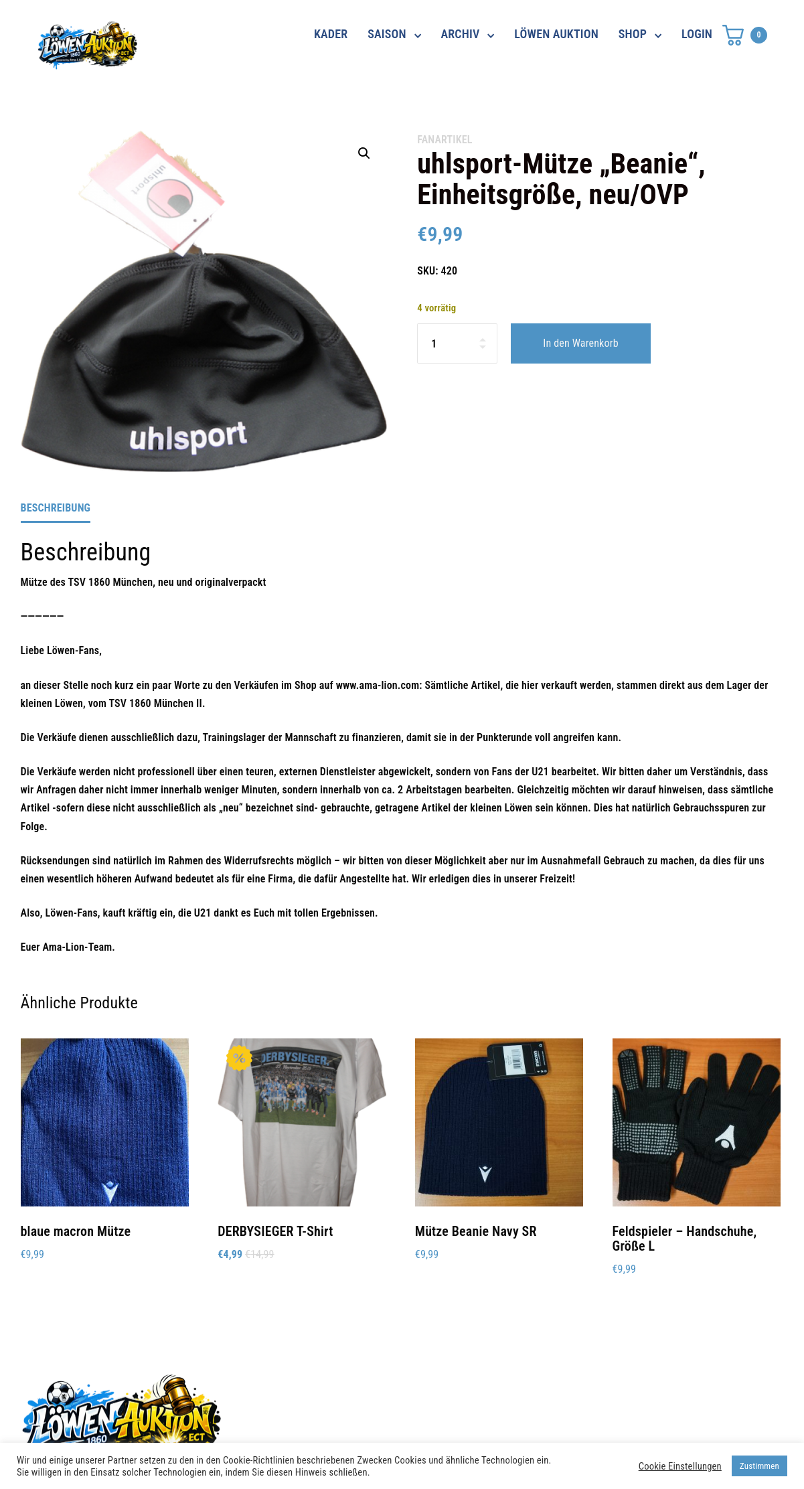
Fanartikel (444, 139)
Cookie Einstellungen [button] (680, 1466)
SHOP (633, 34)
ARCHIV (460, 34)
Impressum (571, 1414)
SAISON (387, 34)
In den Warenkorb (580, 343)
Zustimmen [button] (759, 1466)
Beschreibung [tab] (56, 507)
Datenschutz (575, 1390)
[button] (364, 153)
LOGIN (696, 34)
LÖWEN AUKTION (556, 34)
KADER (330, 34)
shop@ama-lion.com (333, 1414)
